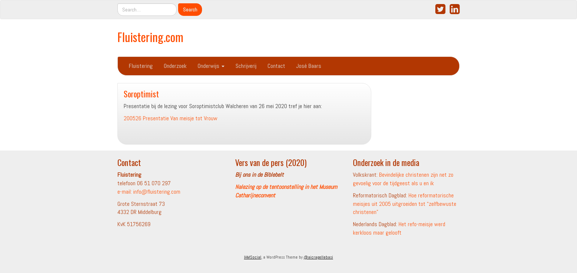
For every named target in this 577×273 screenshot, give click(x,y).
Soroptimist (141, 93)
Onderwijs (211, 66)
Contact (276, 66)
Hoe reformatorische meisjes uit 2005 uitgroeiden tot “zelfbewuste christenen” (404, 203)
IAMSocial (252, 257)
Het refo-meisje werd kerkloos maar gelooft (399, 228)
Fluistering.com (150, 36)
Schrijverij (246, 66)
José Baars (308, 66)
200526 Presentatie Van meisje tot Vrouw (170, 118)
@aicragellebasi (318, 257)
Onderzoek (175, 66)
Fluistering (141, 66)
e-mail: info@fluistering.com (148, 192)
